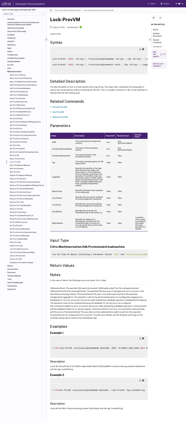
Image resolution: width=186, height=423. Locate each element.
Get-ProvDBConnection (19, 102)
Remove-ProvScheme (18, 179)
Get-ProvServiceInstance (19, 139)
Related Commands (158, 41)
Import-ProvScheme (17, 159)
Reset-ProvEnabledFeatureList (21, 215)
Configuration (12, 55)
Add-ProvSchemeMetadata (20, 88)
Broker (10, 51)
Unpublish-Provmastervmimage (21, 262)
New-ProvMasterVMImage (20, 165)
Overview (10, 19)
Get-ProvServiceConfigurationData (23, 135)
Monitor (10, 266)
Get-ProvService (16, 128)
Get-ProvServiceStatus (18, 142)
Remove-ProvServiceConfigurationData (25, 195)
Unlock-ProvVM (16, 259)
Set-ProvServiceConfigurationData (23, 232)
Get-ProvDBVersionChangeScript (22, 108)
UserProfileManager (15, 283)
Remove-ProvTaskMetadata (20, 205)
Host (9, 68)
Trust (9, 279)
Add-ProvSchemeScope (19, 92)
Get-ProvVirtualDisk (17, 149)
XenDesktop (12, 286)
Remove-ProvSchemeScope (20, 192)
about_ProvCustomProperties (21, 78)
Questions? (11, 289)
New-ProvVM (15, 172)
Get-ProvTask (15, 145)
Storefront (11, 272)
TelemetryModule (14, 276)
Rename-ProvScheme (18, 212)
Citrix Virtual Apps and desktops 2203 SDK (99, 10)
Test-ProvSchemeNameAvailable (22, 252)
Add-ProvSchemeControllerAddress (23, 85)
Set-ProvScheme (16, 225)
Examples (11, 35)
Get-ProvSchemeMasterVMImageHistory (25, 122)
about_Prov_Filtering (17, 75)
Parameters (159, 46)
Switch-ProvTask (16, 246)
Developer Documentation (30, 3)
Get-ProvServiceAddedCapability (22, 132)
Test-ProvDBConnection (19, 249)
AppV (9, 48)
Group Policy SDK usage (16, 31)
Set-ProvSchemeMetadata (20, 229)
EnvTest (10, 65)
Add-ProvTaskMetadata (19, 95)
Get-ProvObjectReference (20, 115)
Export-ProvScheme (17, 98)
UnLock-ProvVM (59, 107)
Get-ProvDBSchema (17, 105)
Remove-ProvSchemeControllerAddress (25, 182)
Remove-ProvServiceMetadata (21, 199)
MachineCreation (14, 72)
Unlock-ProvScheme (17, 256)
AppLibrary (11, 45)
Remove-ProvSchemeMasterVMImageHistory (27, 185)
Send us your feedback (158, 65)
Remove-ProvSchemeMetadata (21, 189)
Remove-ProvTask (17, 202)
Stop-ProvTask (15, 242)
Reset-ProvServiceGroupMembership (24, 219)
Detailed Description (158, 35)
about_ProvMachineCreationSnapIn (23, 82)
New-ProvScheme (16, 169)
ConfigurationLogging (15, 58)
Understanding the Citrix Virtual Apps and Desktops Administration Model (23, 24)
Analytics (11, 41)
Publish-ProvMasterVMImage (21, 175)
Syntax (157, 29)
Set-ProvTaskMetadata (19, 239)
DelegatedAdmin (13, 61)
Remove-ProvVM (16, 209)
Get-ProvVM (14, 155)
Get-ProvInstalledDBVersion (20, 112)
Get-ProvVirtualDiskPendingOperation (24, 152)
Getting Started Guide (15, 28)
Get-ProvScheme (16, 118)
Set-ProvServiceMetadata (19, 236)
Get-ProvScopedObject (18, 125)
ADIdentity (11, 38)
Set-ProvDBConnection (19, 222)
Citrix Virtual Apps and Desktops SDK (68, 10)
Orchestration (12, 269)
